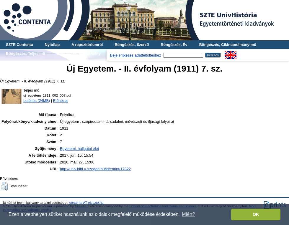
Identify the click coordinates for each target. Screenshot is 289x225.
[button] (4, 186)
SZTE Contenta (19, 44)
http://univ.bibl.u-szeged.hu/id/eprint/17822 (95, 169)
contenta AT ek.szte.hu (86, 202)
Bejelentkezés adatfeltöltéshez (135, 55)
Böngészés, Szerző (132, 44)
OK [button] (256, 214)
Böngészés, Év (174, 44)
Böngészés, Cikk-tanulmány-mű (227, 44)
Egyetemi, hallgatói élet (79, 148)
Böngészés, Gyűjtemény (79, 53)
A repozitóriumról (87, 44)
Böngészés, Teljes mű (25, 53)
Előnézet (60, 100)
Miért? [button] (188, 214)
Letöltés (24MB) (36, 100)
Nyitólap (52, 44)
